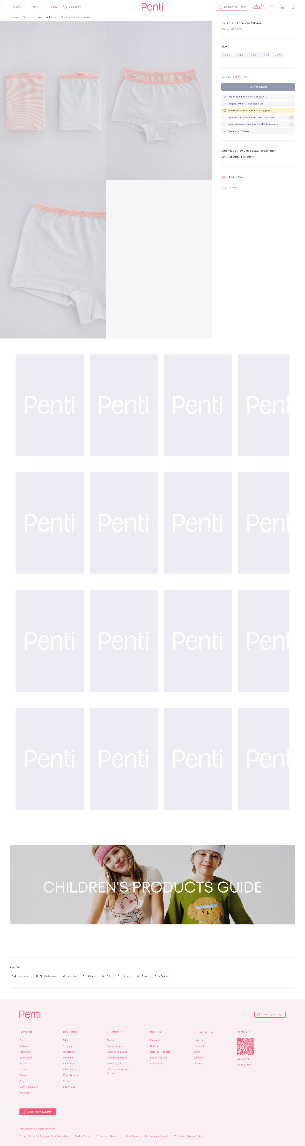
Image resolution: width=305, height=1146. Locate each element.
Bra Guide (25, 1092)
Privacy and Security (108, 1136)
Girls (25, 17)
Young (53, 6)
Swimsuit (68, 1046)
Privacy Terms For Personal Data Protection (43, 1136)
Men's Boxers (70, 1075)
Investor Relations (117, 1051)
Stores (110, 1040)
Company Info (114, 1063)
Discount (75, 6)
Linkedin (198, 1063)
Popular (25, 1032)
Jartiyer (23, 1046)
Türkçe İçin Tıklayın (272, 1014)
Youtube (198, 1057)
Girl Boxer (51, 17)
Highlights (71, 1032)
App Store (243, 1058)
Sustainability (114, 1046)
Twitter (198, 1051)
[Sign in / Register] (282, 6)
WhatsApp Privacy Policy (188, 1136)
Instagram (199, 1040)
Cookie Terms (82, 1136)
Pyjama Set (25, 1057)
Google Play (244, 1064)
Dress (66, 1081)
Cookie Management (156, 1136)
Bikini (66, 1040)
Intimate (36, 17)
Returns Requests (160, 1051)
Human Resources (117, 1057)
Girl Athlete (69, 976)
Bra (21, 1040)
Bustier (23, 1063)
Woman (17, 6)
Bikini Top (68, 1063)
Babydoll (24, 1075)
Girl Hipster (124, 976)
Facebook (199, 1046)
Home (15, 17)
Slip (21, 1081)
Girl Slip (106, 976)
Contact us (156, 1063)
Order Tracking (158, 1057)
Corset (23, 1069)
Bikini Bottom (70, 1069)
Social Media (203, 1032)
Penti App (244, 1032)
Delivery (154, 1046)
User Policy (132, 1136)
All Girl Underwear (46, 976)
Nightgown (25, 1051)
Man (35, 6)
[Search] (220, 6)
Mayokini (68, 1057)
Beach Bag (69, 1086)
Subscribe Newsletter (40, 1111)
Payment (155, 1040)
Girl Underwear (20, 976)
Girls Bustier (162, 976)
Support (156, 1032)
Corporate (115, 1032)
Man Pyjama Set (28, 1086)
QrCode (245, 1046)
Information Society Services (118, 1071)
